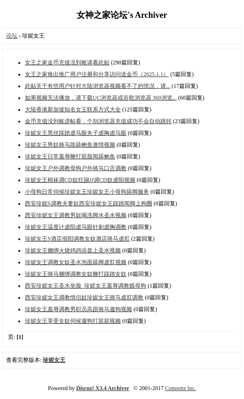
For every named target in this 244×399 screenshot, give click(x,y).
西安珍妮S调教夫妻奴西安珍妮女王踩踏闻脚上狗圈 (88, 203)
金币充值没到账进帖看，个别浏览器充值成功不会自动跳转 (98, 121)
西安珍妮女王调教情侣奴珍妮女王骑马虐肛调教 (84, 297)
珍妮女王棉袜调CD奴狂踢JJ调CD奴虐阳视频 (80, 180)
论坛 (11, 35)
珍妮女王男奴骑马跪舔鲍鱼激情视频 (70, 144)
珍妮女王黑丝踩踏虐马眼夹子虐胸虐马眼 (75, 133)
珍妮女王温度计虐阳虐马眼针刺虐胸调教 (75, 227)
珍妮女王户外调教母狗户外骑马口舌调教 (75, 168)
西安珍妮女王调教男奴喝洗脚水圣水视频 (75, 215)
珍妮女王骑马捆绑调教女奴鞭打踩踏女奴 (75, 274)
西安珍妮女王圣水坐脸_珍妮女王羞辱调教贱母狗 (85, 285)
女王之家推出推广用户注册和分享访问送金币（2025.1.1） (97, 74)
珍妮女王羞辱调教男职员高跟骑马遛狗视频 (78, 309)
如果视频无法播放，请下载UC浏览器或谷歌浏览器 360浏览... (101, 97)
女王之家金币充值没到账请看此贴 (67, 62)
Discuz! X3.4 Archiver (102, 388)
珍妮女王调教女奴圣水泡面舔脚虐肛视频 (75, 262)
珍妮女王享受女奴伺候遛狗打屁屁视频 (73, 321)
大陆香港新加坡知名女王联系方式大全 (73, 109)
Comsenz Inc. (180, 388)
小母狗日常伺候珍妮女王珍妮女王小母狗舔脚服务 (87, 191)
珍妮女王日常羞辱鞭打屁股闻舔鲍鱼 (70, 156)
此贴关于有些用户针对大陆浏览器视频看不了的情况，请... (97, 86)
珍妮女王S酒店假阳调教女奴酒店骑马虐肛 (77, 238)
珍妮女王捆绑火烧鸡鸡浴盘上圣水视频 (73, 250)
